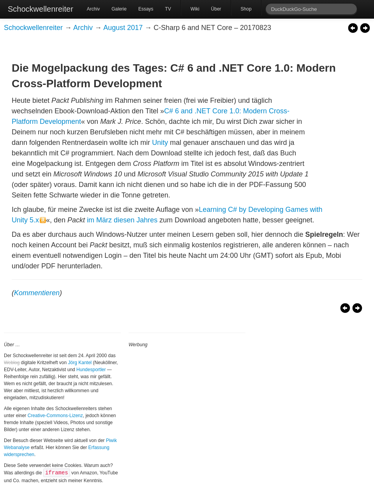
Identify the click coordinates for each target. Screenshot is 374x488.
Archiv (93, 9)
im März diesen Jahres (122, 220)
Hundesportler (91, 369)
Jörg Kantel (80, 362)
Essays (145, 9)
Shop (246, 9)
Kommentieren (37, 293)
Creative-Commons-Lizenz (55, 415)
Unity (160, 142)
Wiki (195, 9)
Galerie (119, 9)
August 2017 (123, 28)
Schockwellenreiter (40, 9)
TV (168, 9)
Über (216, 9)
